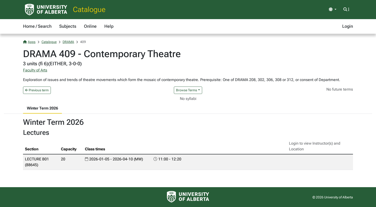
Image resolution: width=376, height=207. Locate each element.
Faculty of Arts (35, 70)
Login (347, 26)
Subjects (67, 26)
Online (90, 26)
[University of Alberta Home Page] (46, 9)
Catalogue (89, 9)
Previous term (37, 90)
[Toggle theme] (333, 9)
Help (108, 26)
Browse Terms (186, 90)
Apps (29, 42)
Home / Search (37, 26)
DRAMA (68, 42)
